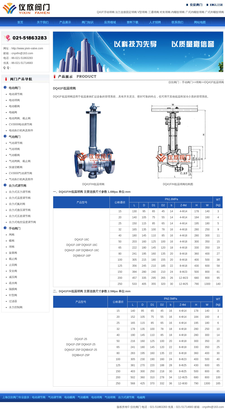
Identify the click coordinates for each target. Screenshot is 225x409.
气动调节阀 (15, 143)
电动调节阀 (15, 94)
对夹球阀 (165, 12)
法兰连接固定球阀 (126, 12)
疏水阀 (13, 283)
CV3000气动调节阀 (20, 173)
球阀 (11, 246)
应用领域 (110, 22)
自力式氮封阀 (17, 204)
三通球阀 (153, 12)
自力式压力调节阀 (20, 191)
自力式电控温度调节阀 (22, 222)
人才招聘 (155, 22)
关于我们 (43, 22)
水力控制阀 (15, 307)
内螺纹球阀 (178, 12)
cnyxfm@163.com (213, 407)
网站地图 (200, 22)
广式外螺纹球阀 (214, 12)
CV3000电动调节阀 (20, 124)
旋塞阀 (13, 252)
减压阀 (13, 277)
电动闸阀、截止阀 (20, 118)
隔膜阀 (13, 289)
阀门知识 (87, 22)
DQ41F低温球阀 (214, 82)
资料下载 (132, 22)
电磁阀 (13, 112)
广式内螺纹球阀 (194, 12)
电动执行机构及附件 (21, 130)
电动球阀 (14, 100)
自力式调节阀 (126, 397)
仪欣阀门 (173, 82)
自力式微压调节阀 (20, 210)
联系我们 (177, 22)
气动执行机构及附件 (21, 179)
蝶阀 (11, 240)
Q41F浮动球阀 (106, 12)
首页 (20, 22)
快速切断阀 (15, 167)
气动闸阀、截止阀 (20, 161)
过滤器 (13, 301)
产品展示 (65, 22)
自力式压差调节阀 (20, 216)
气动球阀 (14, 149)
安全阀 (13, 271)
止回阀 (13, 264)
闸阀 (11, 234)
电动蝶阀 (14, 106)
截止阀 (13, 258)
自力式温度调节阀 (20, 197)
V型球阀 (142, 12)
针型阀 (13, 295)
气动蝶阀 (14, 155)
